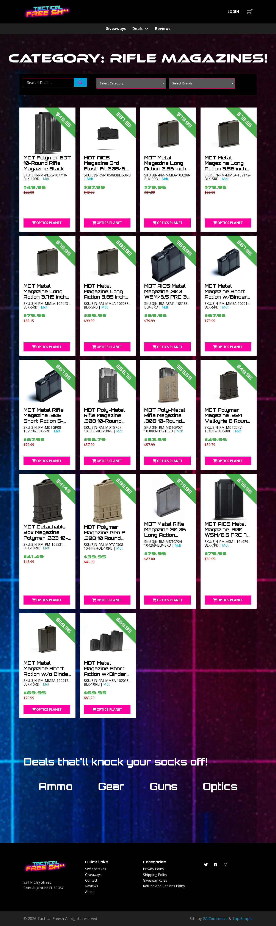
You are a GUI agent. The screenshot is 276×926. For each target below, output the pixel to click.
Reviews (162, 28)
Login (233, 11)
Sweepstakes (95, 869)
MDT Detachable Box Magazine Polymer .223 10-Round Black (46, 535)
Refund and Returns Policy (164, 886)
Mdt (46, 178)
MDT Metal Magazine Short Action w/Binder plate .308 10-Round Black (105, 674)
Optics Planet (47, 222)
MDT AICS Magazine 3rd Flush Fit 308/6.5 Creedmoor (107, 166)
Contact (91, 880)
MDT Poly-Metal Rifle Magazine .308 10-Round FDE (164, 418)
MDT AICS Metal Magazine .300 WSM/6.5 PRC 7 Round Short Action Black (226, 535)
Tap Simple (242, 918)
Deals (137, 28)
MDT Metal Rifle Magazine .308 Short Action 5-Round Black (44, 418)
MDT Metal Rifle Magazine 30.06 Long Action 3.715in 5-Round (165, 532)
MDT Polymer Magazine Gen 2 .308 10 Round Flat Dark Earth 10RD (104, 538)
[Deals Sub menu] (146, 28)
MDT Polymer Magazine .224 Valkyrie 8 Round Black (227, 418)
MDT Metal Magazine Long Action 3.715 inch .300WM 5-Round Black (46, 297)
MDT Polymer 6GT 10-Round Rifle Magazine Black (47, 163)
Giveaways (116, 28)
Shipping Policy (155, 874)
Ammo (56, 786)
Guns (164, 786)
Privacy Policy (153, 869)
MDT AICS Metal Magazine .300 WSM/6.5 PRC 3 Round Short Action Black (165, 297)
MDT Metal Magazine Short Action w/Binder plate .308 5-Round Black (226, 297)
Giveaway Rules (155, 880)
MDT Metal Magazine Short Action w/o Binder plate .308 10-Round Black (47, 674)
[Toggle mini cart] (249, 12)
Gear (111, 786)
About (90, 891)
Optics (220, 786)
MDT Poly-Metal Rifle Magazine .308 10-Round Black (104, 418)
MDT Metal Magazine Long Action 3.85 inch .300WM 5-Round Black (106, 297)
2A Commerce (215, 918)
